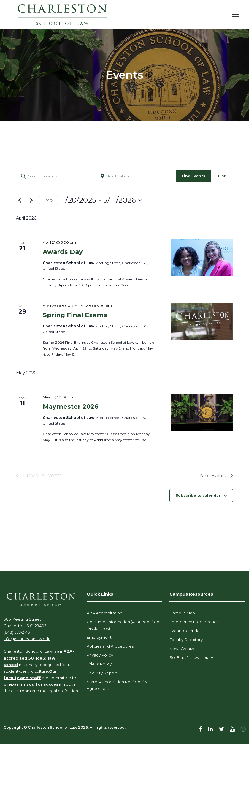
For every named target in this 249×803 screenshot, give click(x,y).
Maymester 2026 (71, 406)
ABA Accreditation (104, 612)
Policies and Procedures (110, 646)
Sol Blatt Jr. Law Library (191, 657)
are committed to (58, 677)
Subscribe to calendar (198, 495)
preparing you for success (32, 684)
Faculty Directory (186, 639)
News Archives (183, 648)
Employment (99, 637)
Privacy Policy (100, 655)
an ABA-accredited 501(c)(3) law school (39, 658)
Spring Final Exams (75, 315)
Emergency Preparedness (194, 621)
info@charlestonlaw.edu (27, 638)
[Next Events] (31, 199)
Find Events (193, 176)
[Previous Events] (19, 199)
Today (48, 200)
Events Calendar (185, 630)
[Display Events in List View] (222, 176)
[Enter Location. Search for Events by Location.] (136, 176)
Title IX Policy (99, 664)
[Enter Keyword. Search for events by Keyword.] (56, 176)
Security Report (102, 673)
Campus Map (182, 612)
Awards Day (63, 251)
